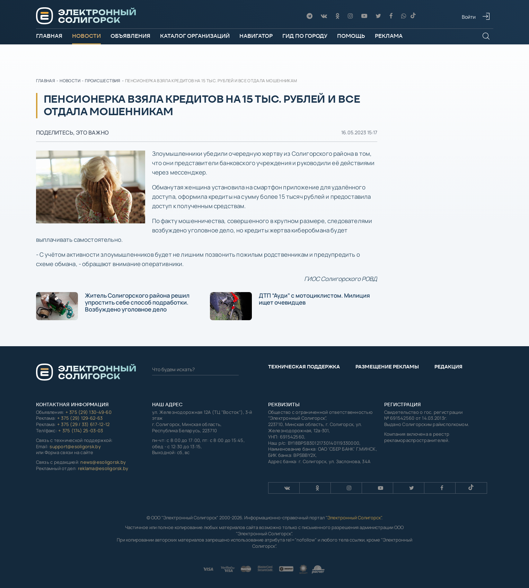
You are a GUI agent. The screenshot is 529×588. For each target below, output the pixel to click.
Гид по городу (304, 36)
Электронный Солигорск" (354, 517)
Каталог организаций (195, 36)
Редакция (448, 367)
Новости (86, 36)
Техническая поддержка (304, 367)
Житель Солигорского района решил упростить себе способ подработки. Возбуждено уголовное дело (112, 305)
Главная (49, 36)
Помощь (351, 36)
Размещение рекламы (387, 367)
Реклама (389, 36)
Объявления (130, 36)
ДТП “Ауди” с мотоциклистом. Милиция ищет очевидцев (290, 305)
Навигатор (256, 36)
